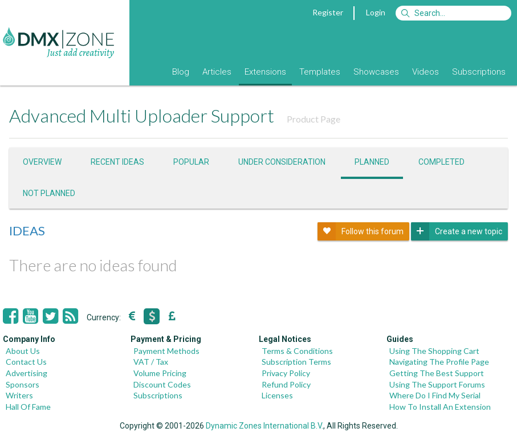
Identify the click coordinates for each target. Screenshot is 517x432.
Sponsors (22, 384)
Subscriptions (479, 72)
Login (375, 12)
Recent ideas (117, 161)
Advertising (26, 373)
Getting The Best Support (436, 373)
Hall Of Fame (28, 406)
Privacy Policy (286, 373)
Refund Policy (286, 384)
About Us (23, 351)
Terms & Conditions (297, 351)
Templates (319, 72)
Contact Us (26, 361)
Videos (425, 72)
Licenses (277, 395)
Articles (216, 72)
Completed (441, 161)
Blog (180, 72)
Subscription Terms (296, 361)
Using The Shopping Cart (434, 351)
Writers (19, 395)
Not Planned (49, 193)
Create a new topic (456, 231)
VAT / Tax (150, 361)
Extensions (265, 72)
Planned (372, 161)
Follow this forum (360, 231)
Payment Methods (166, 351)
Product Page (313, 118)
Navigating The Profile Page (439, 361)
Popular (191, 161)
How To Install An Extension (440, 406)
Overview (42, 161)
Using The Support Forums (437, 384)
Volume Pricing (159, 373)
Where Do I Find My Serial (435, 395)
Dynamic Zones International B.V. (264, 425)
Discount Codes (162, 384)
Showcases (376, 72)
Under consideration (281, 161)
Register (327, 12)
